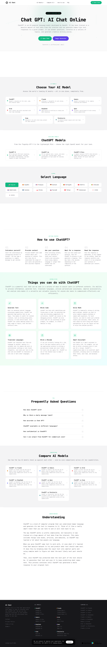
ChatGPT (37, 608)
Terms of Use (9, 624)
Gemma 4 (7, 626)
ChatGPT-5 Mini (40, 614)
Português (67, 185)
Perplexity (60, 631)
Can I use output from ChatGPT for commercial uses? (53, 437)
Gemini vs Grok (85, 621)
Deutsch (53, 185)
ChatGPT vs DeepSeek (87, 615)
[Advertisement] (53, 64)
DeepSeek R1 (39, 628)
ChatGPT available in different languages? (53, 426)
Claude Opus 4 (61, 610)
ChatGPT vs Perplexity (88, 626)
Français (39, 185)
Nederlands (11, 190)
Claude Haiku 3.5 (62, 614)
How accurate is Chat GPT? (53, 421)
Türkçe (67, 190)
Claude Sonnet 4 (61, 612)
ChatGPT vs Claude (86, 608)
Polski (40, 190)
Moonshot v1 (39, 635)
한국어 (12, 195)
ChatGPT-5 (38, 610)
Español (25, 185)
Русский (53, 190)
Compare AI (51, 2)
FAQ (68, 2)
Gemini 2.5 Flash (40, 621)
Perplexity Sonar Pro (63, 633)
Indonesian (81, 190)
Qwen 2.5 (59, 628)
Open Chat (96, 2)
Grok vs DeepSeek (86, 623)
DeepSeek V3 (39, 626)
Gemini (37, 617)
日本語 (95, 190)
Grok (58, 617)
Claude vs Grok (85, 628)
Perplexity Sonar (62, 635)
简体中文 (81, 185)
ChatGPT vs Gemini (86, 610)
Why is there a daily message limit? (53, 415)
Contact (7, 619)
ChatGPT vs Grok (86, 612)
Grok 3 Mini (60, 621)
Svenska (25, 190)
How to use (61, 2)
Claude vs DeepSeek (87, 619)
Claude (58, 608)
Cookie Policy (57, 643)
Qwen (58, 624)
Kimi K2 (38, 633)
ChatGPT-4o (38, 612)
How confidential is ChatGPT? (53, 432)
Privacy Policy (10, 621)
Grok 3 (59, 619)
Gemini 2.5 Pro (40, 619)
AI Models (40, 2)
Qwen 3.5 (59, 626)
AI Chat (10, 2)
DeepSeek (38, 624)
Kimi (36, 631)
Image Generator (60, 38)
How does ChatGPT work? (53, 410)
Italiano (95, 185)
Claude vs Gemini (86, 617)
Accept (70, 642)
